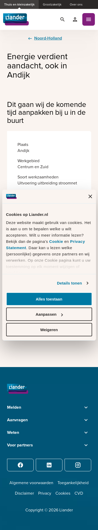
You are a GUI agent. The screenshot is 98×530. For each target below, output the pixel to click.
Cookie (56, 241)
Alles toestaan (49, 299)
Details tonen (69, 283)
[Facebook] (20, 465)
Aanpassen (49, 314)
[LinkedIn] (49, 465)
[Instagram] (78, 465)
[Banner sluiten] (90, 196)
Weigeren (49, 329)
